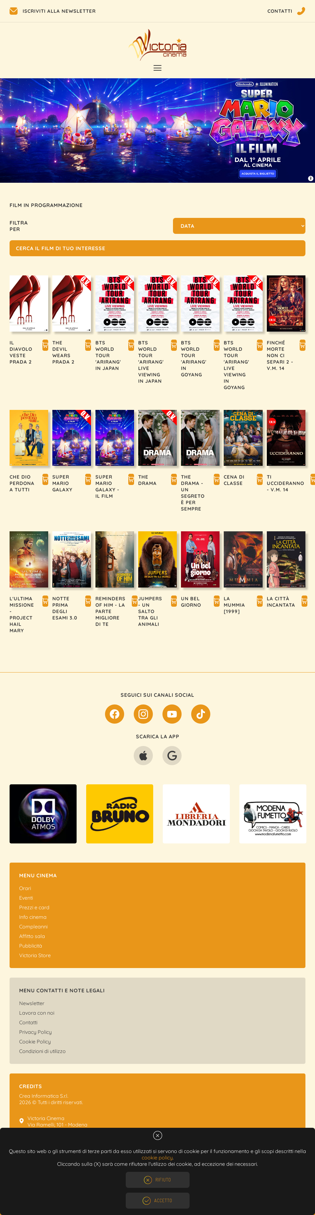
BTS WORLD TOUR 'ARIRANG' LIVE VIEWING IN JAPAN (151, 362)
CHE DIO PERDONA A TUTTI (22, 483)
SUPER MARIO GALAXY (62, 483)
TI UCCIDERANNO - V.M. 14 (285, 483)
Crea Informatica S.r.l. (43, 1096)
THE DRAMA (147, 480)
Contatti (28, 1022)
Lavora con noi (36, 1013)
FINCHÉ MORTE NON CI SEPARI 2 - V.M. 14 (280, 355)
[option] (157, 130)
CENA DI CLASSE (234, 480)
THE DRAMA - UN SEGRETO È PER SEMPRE (193, 493)
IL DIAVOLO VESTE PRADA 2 (21, 352)
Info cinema (33, 917)
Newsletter (31, 1003)
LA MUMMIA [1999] (234, 605)
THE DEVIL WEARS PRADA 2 (63, 352)
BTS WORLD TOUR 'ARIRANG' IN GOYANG (193, 359)
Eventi (26, 898)
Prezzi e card (34, 907)
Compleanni (33, 926)
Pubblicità (30, 945)
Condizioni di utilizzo (42, 1051)
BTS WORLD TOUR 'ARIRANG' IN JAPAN (108, 355)
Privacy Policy (35, 1032)
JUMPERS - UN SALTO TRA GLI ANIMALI (150, 611)
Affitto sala (32, 936)
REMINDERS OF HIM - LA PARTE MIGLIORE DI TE (110, 611)
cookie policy (157, 1157)
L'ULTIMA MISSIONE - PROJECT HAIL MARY (22, 615)
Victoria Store (35, 955)
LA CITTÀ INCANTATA (281, 602)
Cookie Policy (35, 1041)
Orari (25, 888)
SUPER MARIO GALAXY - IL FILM (107, 486)
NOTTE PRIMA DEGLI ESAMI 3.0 (64, 608)
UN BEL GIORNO (191, 602)
